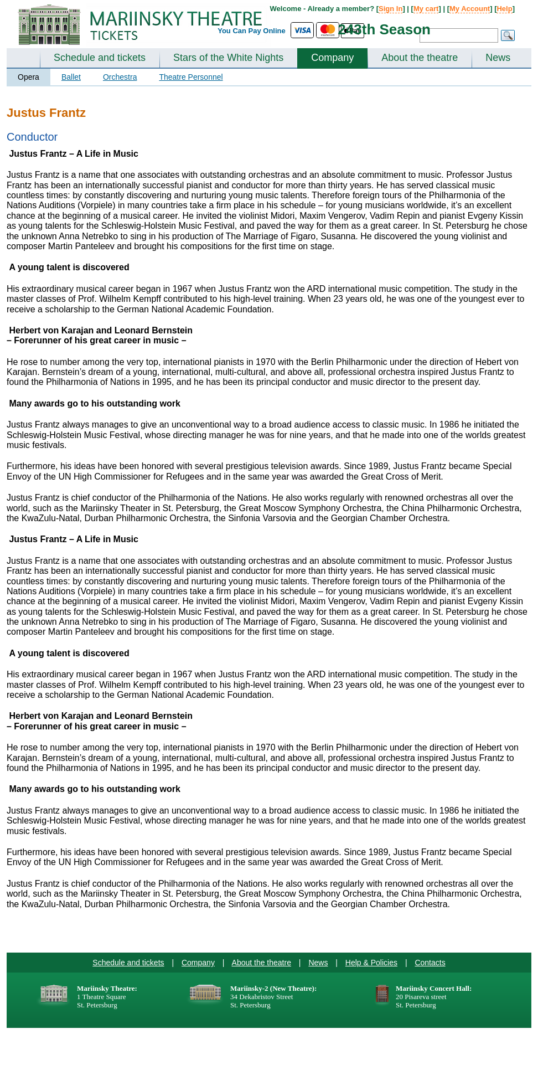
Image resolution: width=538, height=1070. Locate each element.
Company (332, 57)
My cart (426, 8)
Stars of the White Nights (228, 57)
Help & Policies (371, 962)
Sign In (390, 8)
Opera (28, 77)
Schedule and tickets (100, 57)
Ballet (71, 77)
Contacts (430, 962)
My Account (469, 8)
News (497, 57)
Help (504, 8)
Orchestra (120, 77)
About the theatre (419, 57)
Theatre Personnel (191, 77)
